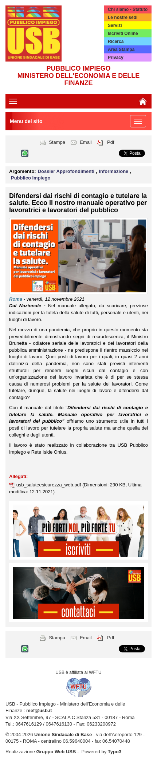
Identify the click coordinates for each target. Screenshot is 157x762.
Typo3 (114, 751)
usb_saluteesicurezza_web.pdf (49, 484)
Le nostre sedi (122, 17)
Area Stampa (121, 49)
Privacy (115, 57)
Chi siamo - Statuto (128, 9)
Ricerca (115, 41)
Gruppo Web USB (56, 751)
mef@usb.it (39, 710)
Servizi (115, 25)
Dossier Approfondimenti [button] (67, 171)
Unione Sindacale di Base (63, 734)
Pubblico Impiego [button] (30, 178)
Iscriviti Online (123, 33)
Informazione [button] (114, 171)
